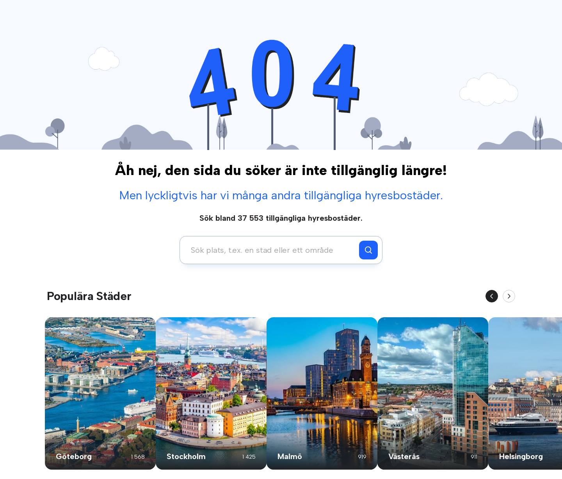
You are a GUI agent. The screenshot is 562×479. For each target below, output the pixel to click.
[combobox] (271, 250)
